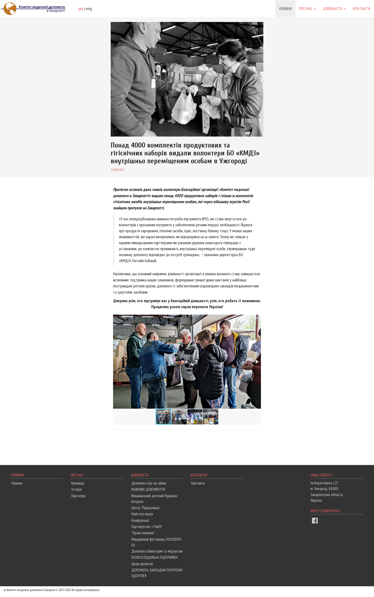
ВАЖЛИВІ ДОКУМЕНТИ (148, 489)
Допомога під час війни (148, 483)
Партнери (78, 495)
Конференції (140, 520)
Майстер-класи (142, 514)
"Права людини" (143, 532)
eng (89, 8)
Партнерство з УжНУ (146, 526)
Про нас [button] (307, 8)
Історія (76, 489)
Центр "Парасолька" (146, 507)
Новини (285, 8)
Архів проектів (142, 563)
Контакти (361, 8)
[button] (256, 319)
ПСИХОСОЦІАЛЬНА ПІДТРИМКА (154, 557)
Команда (77, 483)
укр (80, 8)
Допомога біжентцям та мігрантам (157, 551)
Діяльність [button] (334, 8)
